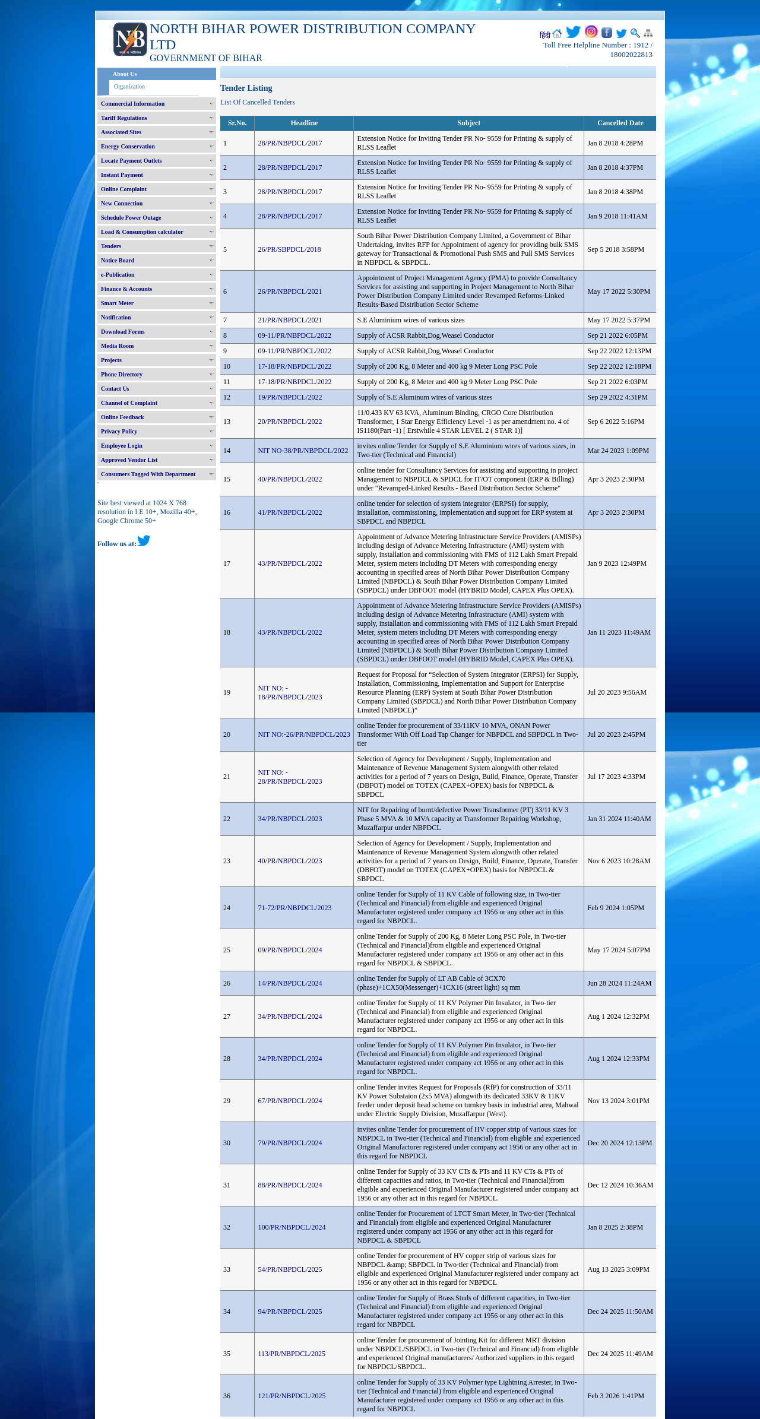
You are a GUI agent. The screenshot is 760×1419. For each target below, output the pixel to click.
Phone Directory (121, 374)
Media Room (117, 346)
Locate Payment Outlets (131, 160)
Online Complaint (124, 189)
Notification (116, 317)
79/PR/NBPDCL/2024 (290, 1143)
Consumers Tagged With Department (148, 474)
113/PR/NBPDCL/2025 (291, 1354)
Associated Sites (121, 132)
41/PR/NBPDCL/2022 (290, 512)
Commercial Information (132, 103)
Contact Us (115, 388)
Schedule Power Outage (131, 217)
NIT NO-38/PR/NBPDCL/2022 (303, 450)
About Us (125, 74)
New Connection (121, 203)
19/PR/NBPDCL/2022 (290, 397)
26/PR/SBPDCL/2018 (289, 249)
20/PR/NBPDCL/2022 (290, 421)
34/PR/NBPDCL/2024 (290, 1016)
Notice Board (117, 260)
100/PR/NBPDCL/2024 (291, 1227)
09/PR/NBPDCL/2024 (290, 950)
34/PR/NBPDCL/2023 (290, 819)
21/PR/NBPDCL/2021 (290, 320)
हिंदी (545, 35)
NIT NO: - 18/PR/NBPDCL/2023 (290, 692)
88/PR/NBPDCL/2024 (290, 1185)
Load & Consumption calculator (142, 232)
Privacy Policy (119, 431)
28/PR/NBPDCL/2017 (290, 143)
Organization (129, 86)
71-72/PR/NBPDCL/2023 (294, 908)
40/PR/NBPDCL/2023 (290, 861)
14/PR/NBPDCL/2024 (290, 983)
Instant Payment (122, 175)
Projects (111, 360)
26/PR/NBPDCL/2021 (290, 291)
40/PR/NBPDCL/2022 (290, 479)
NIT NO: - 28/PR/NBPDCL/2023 (290, 776)
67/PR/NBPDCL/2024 (290, 1101)
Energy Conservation (128, 146)
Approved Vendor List (129, 460)
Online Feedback (122, 417)
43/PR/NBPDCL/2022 (290, 563)
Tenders (111, 246)
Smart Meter (117, 303)
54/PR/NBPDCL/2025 (290, 1269)
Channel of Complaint (129, 403)
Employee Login (121, 445)
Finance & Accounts (126, 289)
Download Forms (123, 331)
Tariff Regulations (124, 118)
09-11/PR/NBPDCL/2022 (294, 335)
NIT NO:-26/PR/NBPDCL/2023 (304, 734)
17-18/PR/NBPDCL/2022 (294, 366)
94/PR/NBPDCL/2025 (290, 1311)
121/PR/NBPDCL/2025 (291, 1396)
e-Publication (118, 274)
